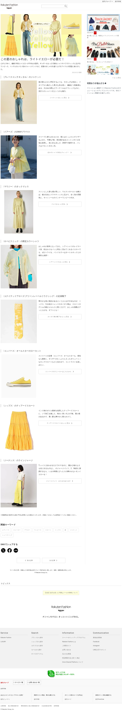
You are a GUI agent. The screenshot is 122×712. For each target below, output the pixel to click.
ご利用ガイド (66, 645)
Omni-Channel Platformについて (72, 662)
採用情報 (56, 706)
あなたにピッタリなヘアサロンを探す (12, 695)
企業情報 (3, 706)
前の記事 (28, 560)
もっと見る (117, 78)
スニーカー (17, 530)
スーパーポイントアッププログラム (73, 637)
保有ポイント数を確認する (103, 695)
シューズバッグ (7, 535)
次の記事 (53, 560)
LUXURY (3, 642)
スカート (48, 530)
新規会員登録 (97, 637)
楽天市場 (118, 1)
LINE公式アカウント (99, 650)
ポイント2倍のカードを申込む (74, 695)
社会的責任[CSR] (47, 706)
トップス (58, 530)
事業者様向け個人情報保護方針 (30, 706)
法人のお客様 (66, 654)
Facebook (96, 642)
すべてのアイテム (37, 654)
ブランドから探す (37, 637)
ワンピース (37, 530)
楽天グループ (106, 1)
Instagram (96, 645)
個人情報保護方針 (13, 706)
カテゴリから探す (37, 645)
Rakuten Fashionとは (69, 642)
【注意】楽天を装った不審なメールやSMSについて (61, 593)
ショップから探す (37, 642)
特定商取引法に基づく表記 (71, 658)
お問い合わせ (66, 650)
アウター (27, 530)
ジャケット (73, 530)
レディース (5, 530)
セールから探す (36, 650)
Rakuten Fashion (19, 6)
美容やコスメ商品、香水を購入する (44, 695)
